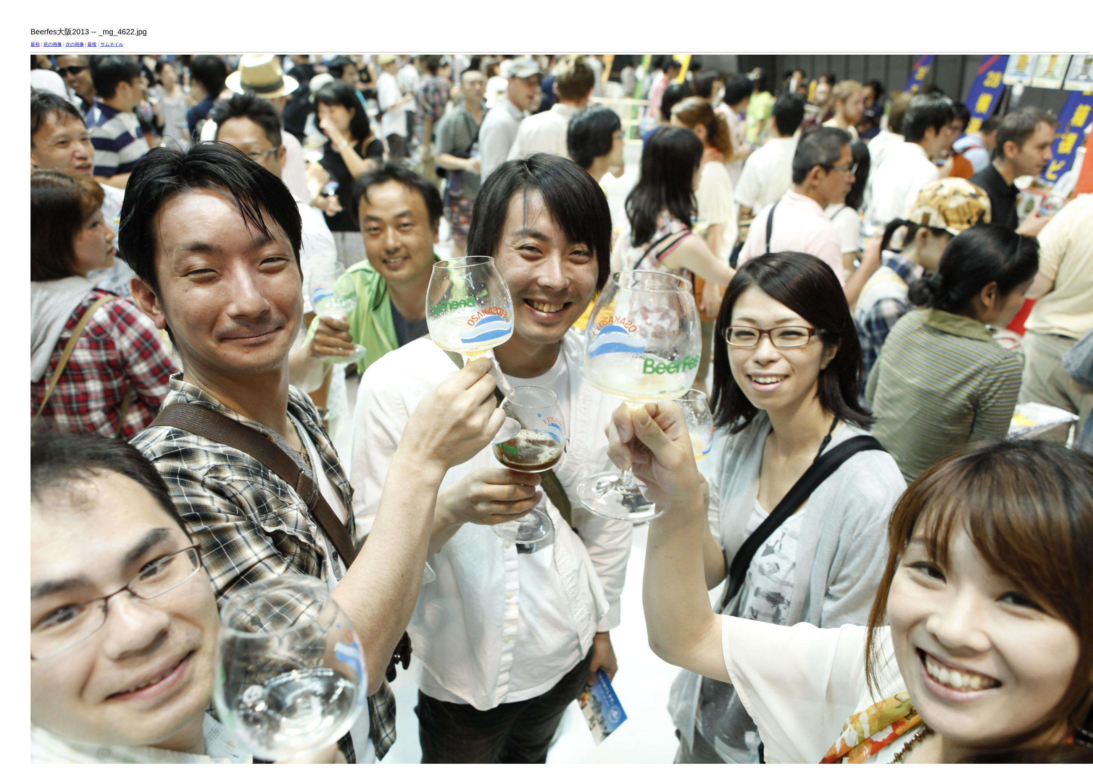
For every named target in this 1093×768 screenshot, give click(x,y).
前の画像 (53, 44)
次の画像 (75, 44)
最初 (35, 44)
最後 (92, 44)
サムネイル (111, 44)
